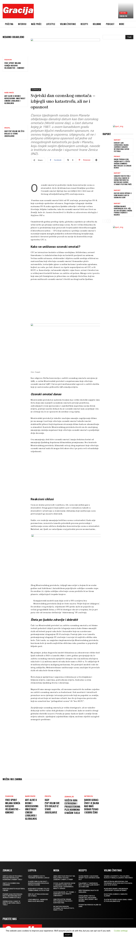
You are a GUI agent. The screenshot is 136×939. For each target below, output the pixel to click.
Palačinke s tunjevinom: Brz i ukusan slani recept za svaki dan (89, 886)
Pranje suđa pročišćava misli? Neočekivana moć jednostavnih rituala (12, 896)
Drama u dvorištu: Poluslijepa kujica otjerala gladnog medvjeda (118, 878)
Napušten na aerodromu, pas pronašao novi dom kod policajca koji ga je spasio (118, 884)
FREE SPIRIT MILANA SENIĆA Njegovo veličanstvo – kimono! (14, 65)
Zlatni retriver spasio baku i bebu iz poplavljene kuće (118, 901)
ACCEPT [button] (68, 935)
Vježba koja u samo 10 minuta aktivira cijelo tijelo (12, 904)
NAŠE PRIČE (9, 92)
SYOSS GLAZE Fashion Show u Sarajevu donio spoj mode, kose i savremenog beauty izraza (64, 886)
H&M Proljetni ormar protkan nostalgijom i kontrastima (62, 902)
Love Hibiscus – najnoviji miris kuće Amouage (38, 901)
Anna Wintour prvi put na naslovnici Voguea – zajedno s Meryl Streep (64, 878)
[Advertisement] (84, 12)
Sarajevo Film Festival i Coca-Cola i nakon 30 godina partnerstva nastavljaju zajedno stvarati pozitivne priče (122, 180)
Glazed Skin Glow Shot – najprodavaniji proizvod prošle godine (38, 884)
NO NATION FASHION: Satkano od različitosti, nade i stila (63, 909)
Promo (117, 156)
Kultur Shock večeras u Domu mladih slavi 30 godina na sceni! (122, 195)
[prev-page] (104, 220)
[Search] (129, 37)
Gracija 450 (123, 16)
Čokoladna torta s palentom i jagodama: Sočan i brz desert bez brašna (88, 899)
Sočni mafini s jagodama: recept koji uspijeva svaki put (89, 878)
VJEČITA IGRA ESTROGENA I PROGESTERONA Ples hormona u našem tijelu (72, 808)
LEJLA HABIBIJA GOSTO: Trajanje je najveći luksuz (38, 878)
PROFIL (7, 128)
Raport (117, 140)
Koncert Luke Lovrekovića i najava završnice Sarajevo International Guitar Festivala (121, 147)
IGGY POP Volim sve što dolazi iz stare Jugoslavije (14, 133)
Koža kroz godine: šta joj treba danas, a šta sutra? (38, 890)
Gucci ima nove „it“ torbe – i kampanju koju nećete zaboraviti (64, 894)
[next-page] (108, 220)
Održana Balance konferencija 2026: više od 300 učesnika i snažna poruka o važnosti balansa (123, 210)
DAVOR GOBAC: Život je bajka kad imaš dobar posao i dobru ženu (91, 808)
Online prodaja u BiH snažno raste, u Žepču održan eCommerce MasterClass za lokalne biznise (122, 163)
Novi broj (123, 13)
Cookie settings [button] (121, 931)
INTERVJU (88, 797)
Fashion (8, 59)
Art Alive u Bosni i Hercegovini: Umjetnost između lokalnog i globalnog (14, 99)
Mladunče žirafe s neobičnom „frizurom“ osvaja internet (116, 890)
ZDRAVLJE (36, 89)
